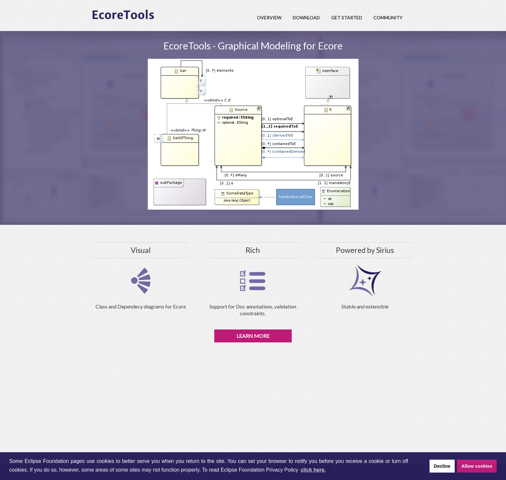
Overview (269, 17)
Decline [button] (442, 466)
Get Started (346, 17)
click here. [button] (313, 470)
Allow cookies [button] (476, 466)
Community (387, 17)
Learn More (253, 336)
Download (306, 17)
